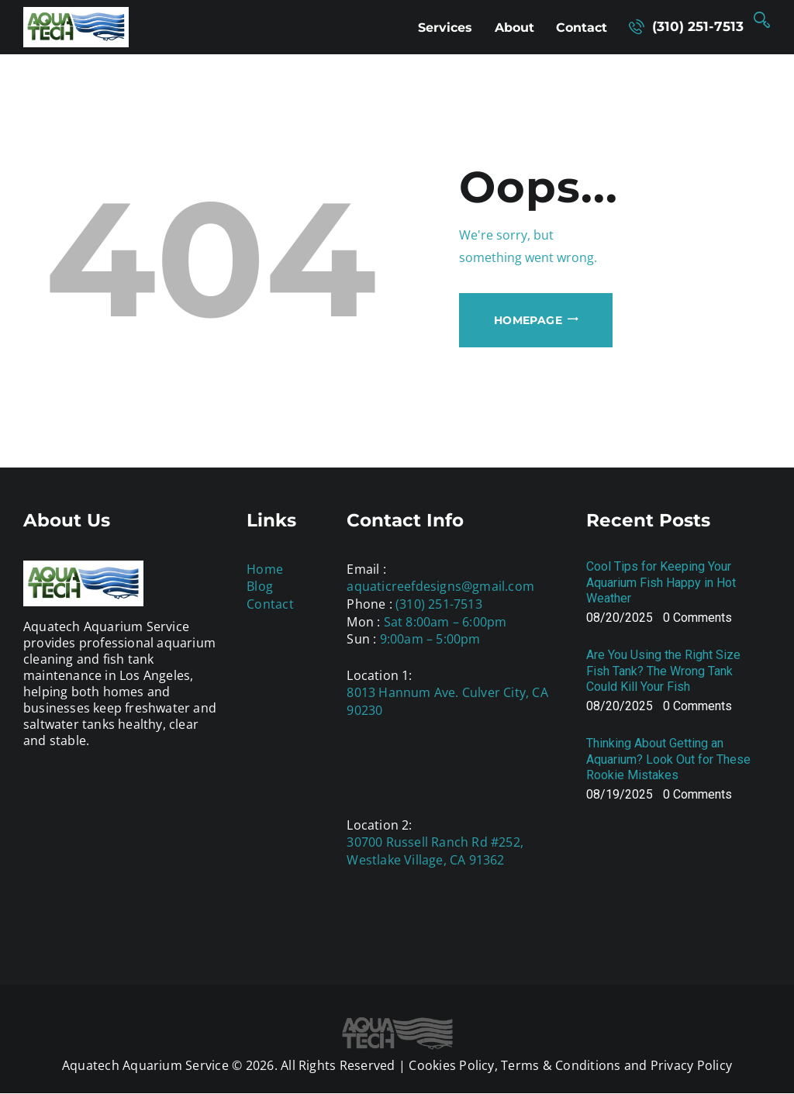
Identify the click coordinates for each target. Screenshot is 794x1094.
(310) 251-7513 (438, 604)
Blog (260, 586)
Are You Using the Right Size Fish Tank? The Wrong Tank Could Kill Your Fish (663, 671)
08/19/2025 (619, 794)
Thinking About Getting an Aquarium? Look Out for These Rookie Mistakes (668, 759)
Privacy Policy (691, 1065)
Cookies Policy (451, 1065)
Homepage (528, 320)
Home (265, 569)
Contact (270, 604)
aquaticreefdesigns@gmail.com (440, 586)
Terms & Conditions (560, 1065)
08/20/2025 (619, 617)
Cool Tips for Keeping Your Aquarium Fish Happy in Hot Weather (661, 582)
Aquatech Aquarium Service (145, 1065)
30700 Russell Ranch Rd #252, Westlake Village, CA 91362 (435, 850)
